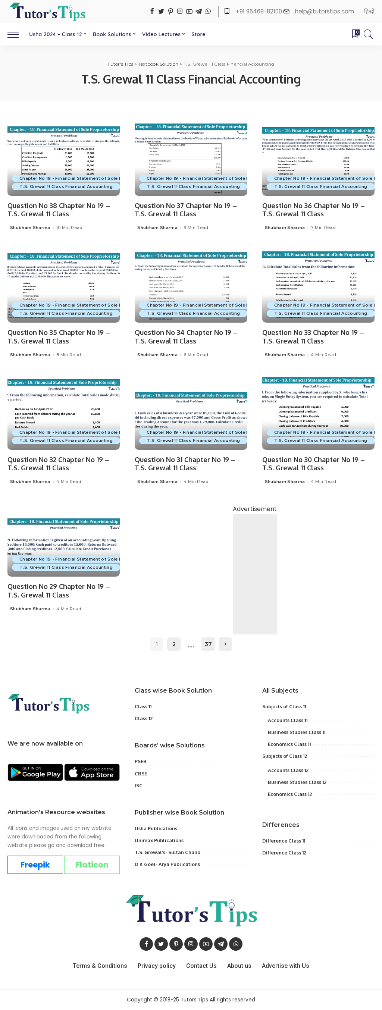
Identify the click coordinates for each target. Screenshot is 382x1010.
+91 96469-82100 (260, 11)
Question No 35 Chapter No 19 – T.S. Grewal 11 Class (58, 336)
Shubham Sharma (30, 228)
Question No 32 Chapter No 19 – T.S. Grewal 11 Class (58, 463)
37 (208, 644)
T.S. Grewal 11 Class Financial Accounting (66, 186)
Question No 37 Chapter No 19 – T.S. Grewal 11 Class (186, 209)
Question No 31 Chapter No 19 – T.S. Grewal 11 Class (185, 463)
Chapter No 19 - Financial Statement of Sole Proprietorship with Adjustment (105, 178)
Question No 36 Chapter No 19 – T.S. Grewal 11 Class (313, 209)
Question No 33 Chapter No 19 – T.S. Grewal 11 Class (313, 336)
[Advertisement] (255, 589)
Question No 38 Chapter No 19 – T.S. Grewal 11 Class (58, 209)
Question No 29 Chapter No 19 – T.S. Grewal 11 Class (58, 590)
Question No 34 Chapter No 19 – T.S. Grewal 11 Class (186, 336)
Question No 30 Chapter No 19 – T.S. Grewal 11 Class (313, 463)
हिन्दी (369, 11)
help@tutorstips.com (324, 11)
